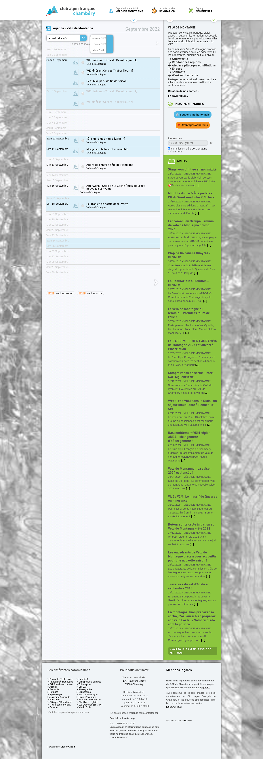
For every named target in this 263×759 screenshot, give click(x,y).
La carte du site (166, 10)
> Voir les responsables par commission (68, 712)
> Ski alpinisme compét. (89, 681)
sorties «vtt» (90, 293)
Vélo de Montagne (58, 38)
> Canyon (52, 707)
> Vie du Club (84, 707)
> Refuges (52, 692)
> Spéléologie (54, 694)
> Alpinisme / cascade (58, 697)
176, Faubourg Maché (134, 680)
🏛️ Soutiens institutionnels (192, 114)
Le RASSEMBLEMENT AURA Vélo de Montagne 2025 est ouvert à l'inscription (192, 345)
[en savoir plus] (174, 706)
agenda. (205, 687)
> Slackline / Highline (87, 702)
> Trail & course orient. (59, 704)
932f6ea (188, 720)
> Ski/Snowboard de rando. (61, 684)
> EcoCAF (82, 686)
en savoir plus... (178, 95)
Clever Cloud (67, 746)
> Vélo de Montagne (87, 694)
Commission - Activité (126, 10)
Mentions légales (179, 670)
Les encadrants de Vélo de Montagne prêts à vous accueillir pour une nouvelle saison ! (192, 556)
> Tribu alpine (84, 684)
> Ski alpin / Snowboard (59, 702)
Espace (203, 10)
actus (182, 161)
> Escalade (53, 689)
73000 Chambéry (134, 684)
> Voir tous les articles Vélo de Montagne (190, 651)
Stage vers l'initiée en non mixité (192, 169)
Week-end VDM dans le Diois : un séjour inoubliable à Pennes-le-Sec (192, 405)
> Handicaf (82, 679)
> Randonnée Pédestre (89, 699)
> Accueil (52, 686)
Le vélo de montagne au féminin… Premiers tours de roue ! (189, 313)
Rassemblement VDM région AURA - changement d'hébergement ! (189, 437)
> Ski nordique (84, 692)
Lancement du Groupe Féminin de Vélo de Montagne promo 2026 (191, 225)
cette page (129, 718)
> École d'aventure (86, 697)
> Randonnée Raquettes (60, 681)
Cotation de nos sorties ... (184, 91)
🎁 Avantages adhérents (193, 125)
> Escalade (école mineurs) (61, 679)
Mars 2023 (98, 50)
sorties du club (60, 293)
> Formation (53, 699)
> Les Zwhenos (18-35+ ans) (91, 704)
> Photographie (84, 689)
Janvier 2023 (99, 38)
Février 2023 (99, 44)
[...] (197, 185)
